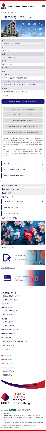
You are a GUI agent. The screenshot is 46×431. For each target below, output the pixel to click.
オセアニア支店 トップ (10, 311)
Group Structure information (12, 164)
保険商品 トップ (8, 322)
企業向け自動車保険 (9, 333)
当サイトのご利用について (11, 367)
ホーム (3, 12)
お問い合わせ (7, 355)
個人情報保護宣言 (8, 371)
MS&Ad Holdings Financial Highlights (14, 175)
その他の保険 (7, 349)
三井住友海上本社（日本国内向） (14, 201)
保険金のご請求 (7, 247)
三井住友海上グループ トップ (12, 296)
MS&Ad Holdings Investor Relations (14, 169)
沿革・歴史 (6, 303)
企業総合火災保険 (8, 326)
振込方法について (8, 268)
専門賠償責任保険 (8, 345)
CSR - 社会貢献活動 (9, 315)
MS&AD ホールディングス (11, 213)
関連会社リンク (8, 375)
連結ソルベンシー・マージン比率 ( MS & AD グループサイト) (20, 85)
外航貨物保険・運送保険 (10, 329)
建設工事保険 (7, 337)
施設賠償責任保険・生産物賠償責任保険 (15, 341)
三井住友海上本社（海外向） (12, 207)
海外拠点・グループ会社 (10, 300)
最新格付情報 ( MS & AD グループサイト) (14, 91)
